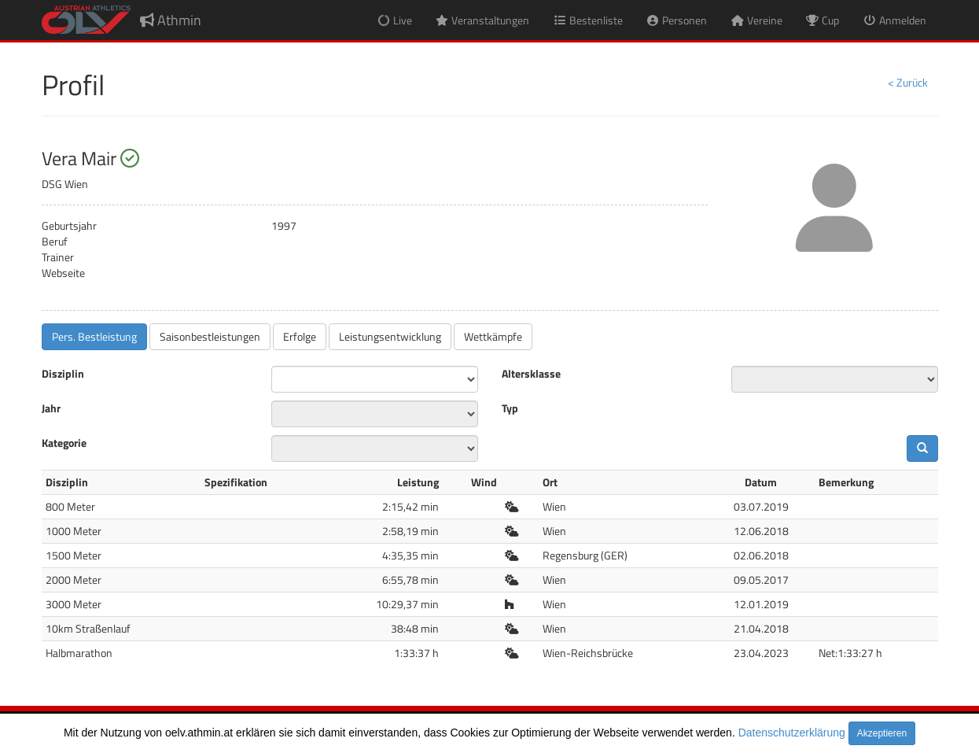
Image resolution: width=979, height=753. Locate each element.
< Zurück (908, 82)
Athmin (170, 20)
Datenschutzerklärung (791, 732)
